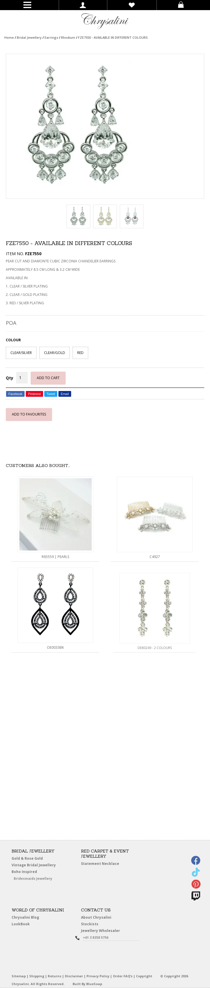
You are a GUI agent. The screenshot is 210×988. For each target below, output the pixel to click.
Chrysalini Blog (25, 917)
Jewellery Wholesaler (104, 931)
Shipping (36, 976)
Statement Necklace (100, 863)
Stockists (92, 924)
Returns (54, 976)
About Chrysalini (96, 917)
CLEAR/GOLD (54, 352)
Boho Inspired (32, 872)
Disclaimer (74, 976)
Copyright (144, 976)
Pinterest (34, 394)
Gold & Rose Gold (27, 858)
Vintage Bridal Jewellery (35, 865)
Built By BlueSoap (87, 984)
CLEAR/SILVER (21, 352)
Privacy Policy (97, 976)
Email (65, 394)
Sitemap (19, 976)
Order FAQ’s (122, 976)
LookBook (23, 924)
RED (80, 352)
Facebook (15, 394)
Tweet (51, 394)
